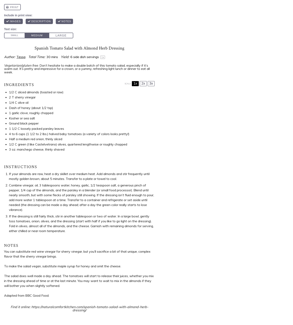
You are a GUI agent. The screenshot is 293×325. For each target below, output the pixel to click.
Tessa (20, 57)
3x (151, 83)
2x (143, 83)
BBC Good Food (37, 295)
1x (135, 83)
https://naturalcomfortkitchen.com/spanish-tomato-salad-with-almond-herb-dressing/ (89, 308)
